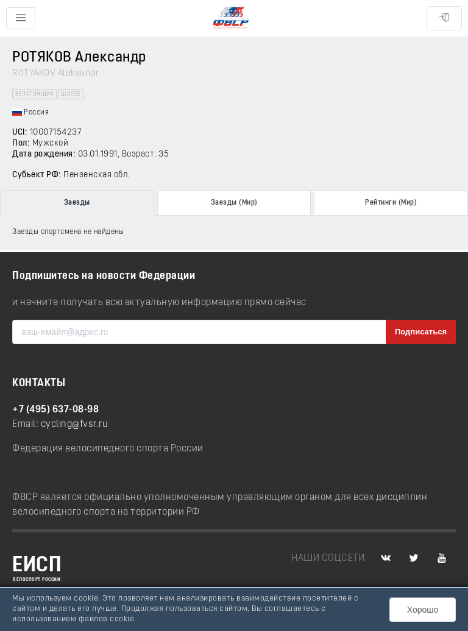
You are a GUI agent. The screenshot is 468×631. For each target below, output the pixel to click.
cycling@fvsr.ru (74, 424)
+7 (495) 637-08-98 (55, 410)
